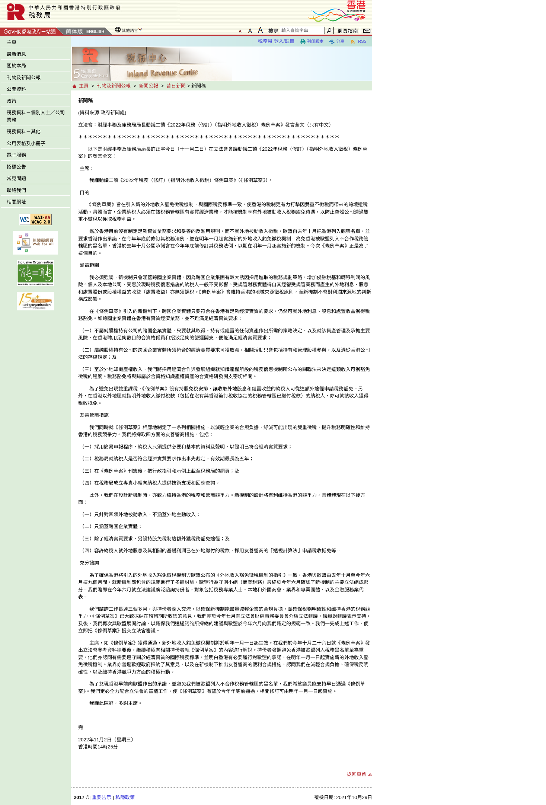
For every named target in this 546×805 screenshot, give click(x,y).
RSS (358, 42)
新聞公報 (148, 86)
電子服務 (16, 155)
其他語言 (130, 30)
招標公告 (16, 167)
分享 (336, 42)
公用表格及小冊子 (26, 143)
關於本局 (16, 65)
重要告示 (101, 797)
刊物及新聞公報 (24, 77)
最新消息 (16, 54)
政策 (11, 101)
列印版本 (311, 42)
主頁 (11, 42)
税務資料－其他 (24, 131)
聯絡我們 (16, 190)
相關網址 (16, 202)
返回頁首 (356, 774)
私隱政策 (125, 797)
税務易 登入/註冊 (276, 41)
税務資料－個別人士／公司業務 (36, 116)
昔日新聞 (176, 86)
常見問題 (16, 178)
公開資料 (16, 89)
